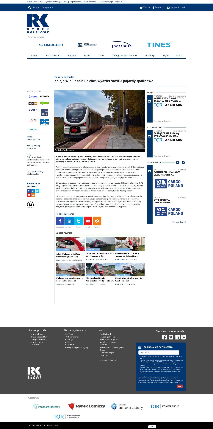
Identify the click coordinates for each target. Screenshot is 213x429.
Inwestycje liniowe (107, 337)
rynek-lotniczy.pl (90, 2)
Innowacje (150, 55)
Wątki (166, 55)
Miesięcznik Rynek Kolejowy (76, 347)
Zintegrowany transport (124, 55)
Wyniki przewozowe (108, 342)
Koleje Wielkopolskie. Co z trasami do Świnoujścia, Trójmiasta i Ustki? (127, 256)
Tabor (101, 55)
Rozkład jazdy (106, 334)
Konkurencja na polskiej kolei (112, 347)
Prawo (87, 55)
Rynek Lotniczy (37, 342)
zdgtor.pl (118, 2)
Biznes (34, 55)
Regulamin (69, 344)
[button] (177, 167)
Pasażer (72, 55)
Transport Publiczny (39, 339)
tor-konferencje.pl (106, 2)
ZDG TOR (69, 334)
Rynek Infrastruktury (39, 337)
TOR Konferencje (72, 337)
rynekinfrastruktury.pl (54, 2)
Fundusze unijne (107, 352)
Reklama (69, 342)
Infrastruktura (53, 55)
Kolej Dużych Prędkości (109, 339)
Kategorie (46, 7)
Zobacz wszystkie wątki (108, 360)
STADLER (103, 344)
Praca (179, 55)
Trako (102, 350)
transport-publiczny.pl (73, 2)
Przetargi (104, 355)
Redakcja (69, 339)
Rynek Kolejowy (37, 334)
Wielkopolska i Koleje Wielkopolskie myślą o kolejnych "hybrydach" (100, 281)
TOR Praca (35, 344)
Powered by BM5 (53, 425)
